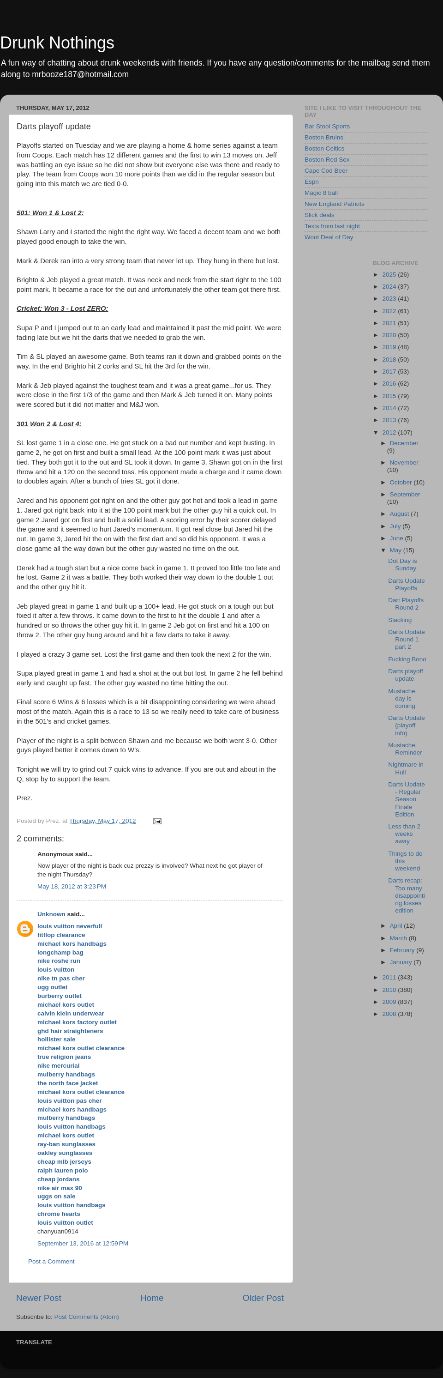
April (397, 925)
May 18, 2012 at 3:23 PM (71, 886)
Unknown (51, 914)
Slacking (400, 619)
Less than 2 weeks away (404, 834)
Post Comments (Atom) (86, 1316)
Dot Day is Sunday (402, 564)
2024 (390, 286)
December (404, 443)
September (405, 494)
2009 (390, 1001)
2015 (390, 396)
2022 (390, 311)
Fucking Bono (407, 659)
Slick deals (320, 215)
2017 (390, 371)
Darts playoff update (405, 675)
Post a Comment (51, 1261)
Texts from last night (332, 226)
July (396, 526)
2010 (390, 989)
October (402, 482)
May (396, 550)
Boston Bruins (324, 137)
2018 (390, 359)
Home (151, 1298)
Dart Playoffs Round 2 (406, 604)
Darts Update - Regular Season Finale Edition (406, 799)
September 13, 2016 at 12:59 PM (82, 1243)
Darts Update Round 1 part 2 (406, 639)
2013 (390, 420)
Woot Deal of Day (329, 237)
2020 (390, 335)
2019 (390, 347)
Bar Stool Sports (327, 126)
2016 (390, 383)
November (404, 462)
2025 (390, 274)
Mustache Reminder (405, 749)
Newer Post (38, 1298)
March (399, 938)
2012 (390, 432)
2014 (390, 408)
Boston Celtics (324, 148)
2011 (390, 977)
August (400, 513)
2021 (390, 323)
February (403, 950)
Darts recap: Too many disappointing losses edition (406, 895)
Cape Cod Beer (326, 170)
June (397, 538)
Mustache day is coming (401, 698)
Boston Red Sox (327, 159)
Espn (312, 181)
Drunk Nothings (57, 42)
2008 (390, 1013)
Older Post (263, 1298)
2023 (390, 298)
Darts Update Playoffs (406, 584)
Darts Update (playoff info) (406, 725)
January (402, 962)
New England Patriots (335, 203)
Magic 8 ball (321, 192)
